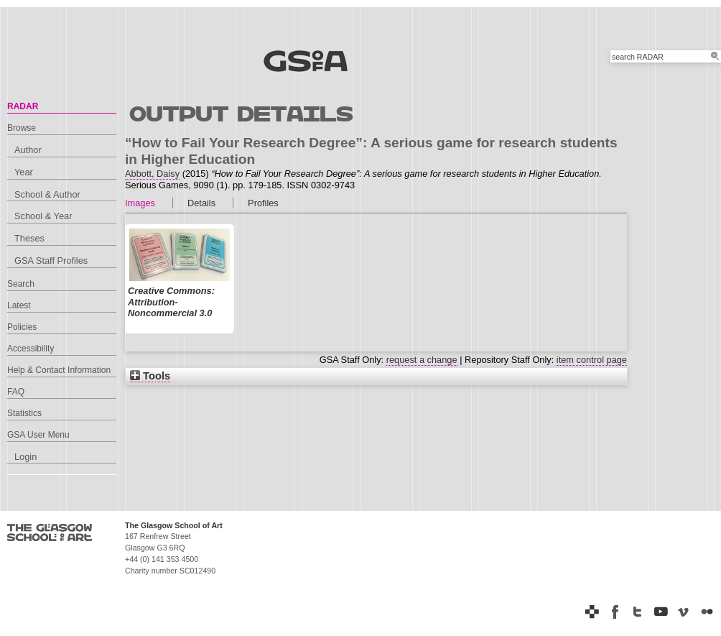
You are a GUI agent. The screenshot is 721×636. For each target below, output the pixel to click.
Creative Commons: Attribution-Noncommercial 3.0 (171, 302)
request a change (421, 359)
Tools (150, 376)
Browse (21, 128)
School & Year (43, 216)
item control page (592, 359)
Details (201, 203)
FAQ (15, 392)
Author (28, 149)
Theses (29, 238)
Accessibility (30, 349)
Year (23, 172)
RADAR (22, 106)
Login (25, 456)
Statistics (24, 413)
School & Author (47, 194)
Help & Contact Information (59, 370)
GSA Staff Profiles (51, 260)
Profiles (263, 203)
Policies (22, 327)
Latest (19, 305)
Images (140, 203)
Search (20, 284)
